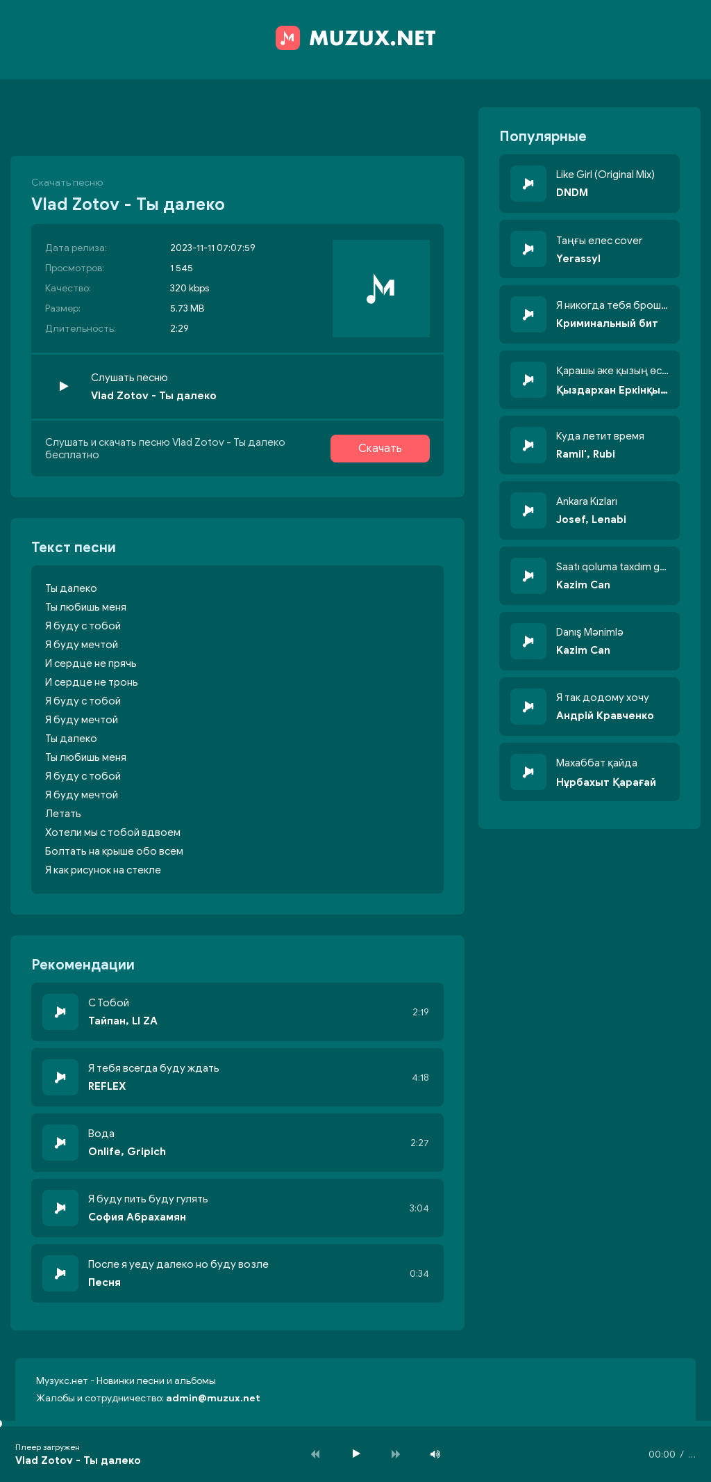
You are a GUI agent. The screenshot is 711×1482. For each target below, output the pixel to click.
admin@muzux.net (213, 1398)
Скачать (380, 449)
